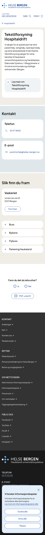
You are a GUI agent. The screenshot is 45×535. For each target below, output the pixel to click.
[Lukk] (38, 490)
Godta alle (23, 511)
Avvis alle (22, 518)
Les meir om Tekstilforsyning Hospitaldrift (20, 85)
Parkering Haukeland (20, 249)
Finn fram (12, 209)
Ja (18, 286)
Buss (11, 224)
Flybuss (13, 240)
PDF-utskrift (25, 296)
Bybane (13, 232)
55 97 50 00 (7, 475)
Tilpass (22, 525)
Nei (29, 286)
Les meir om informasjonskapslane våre (21, 504)
